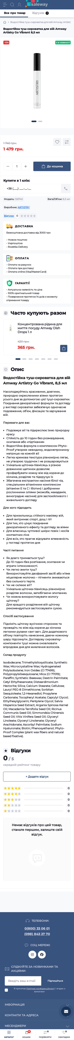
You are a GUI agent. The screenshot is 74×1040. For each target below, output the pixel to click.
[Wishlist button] (57, 142)
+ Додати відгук (37, 776)
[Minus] (8, 166)
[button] (33, 121)
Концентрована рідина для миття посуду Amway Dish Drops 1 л (40, 328)
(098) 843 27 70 (37, 934)
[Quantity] (16, 166)
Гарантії (22, 283)
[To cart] (63, 348)
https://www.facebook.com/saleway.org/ (41, 954)
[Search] (12, 5)
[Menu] (5, 5)
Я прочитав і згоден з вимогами (39, 990)
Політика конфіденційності (40, 988)
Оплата (22, 258)
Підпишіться (55, 980)
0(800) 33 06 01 (37, 928)
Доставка (24, 226)
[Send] (66, 188)
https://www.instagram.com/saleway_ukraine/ (32, 954)
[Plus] (25, 166)
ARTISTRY (24, 207)
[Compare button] (67, 142)
